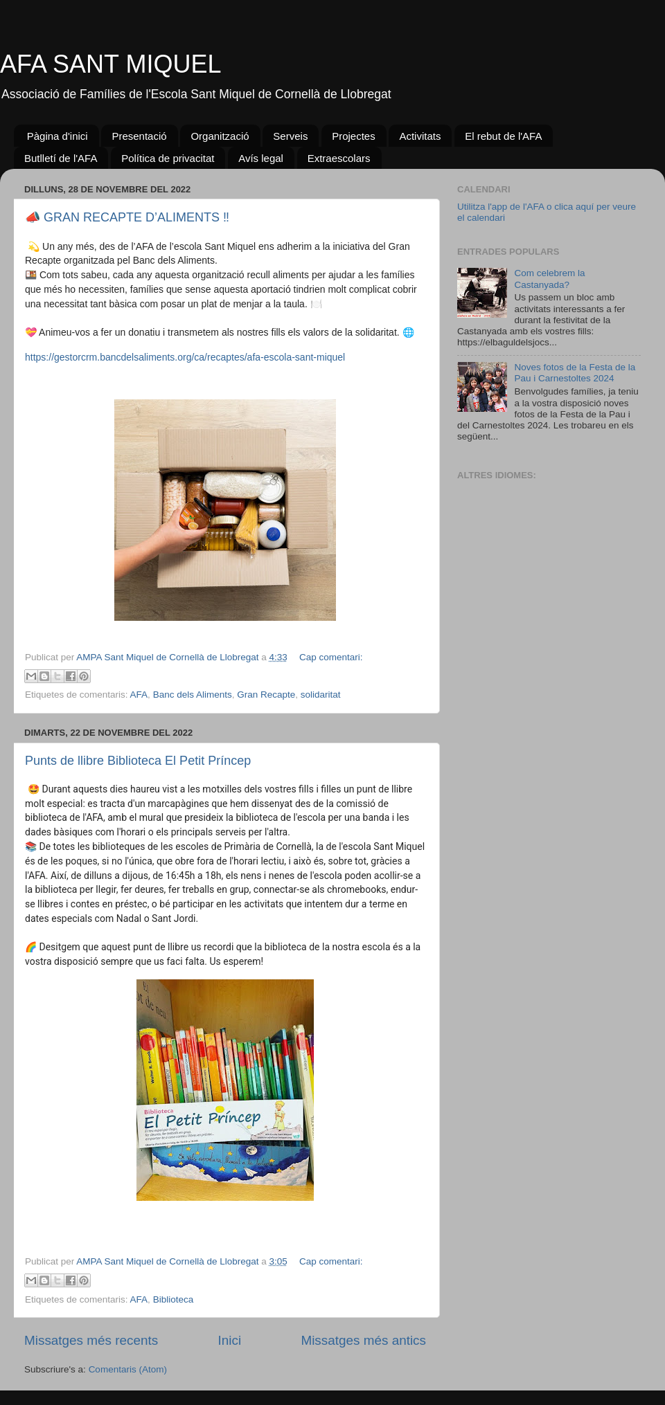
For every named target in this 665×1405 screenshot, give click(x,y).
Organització (219, 136)
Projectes (353, 136)
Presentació (139, 136)
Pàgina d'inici (57, 136)
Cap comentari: (331, 657)
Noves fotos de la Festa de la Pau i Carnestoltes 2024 (574, 372)
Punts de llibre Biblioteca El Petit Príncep (138, 761)
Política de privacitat (167, 158)
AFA (139, 694)
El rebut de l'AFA (503, 136)
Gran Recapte (266, 694)
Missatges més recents (91, 1340)
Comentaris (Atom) (128, 1369)
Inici (230, 1340)
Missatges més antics (363, 1340)
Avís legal (260, 158)
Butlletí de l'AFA (60, 158)
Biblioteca (173, 1299)
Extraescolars (339, 158)
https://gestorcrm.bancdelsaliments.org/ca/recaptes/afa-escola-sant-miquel (185, 357)
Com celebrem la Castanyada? (549, 278)
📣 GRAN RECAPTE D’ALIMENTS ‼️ (127, 217)
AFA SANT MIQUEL (110, 64)
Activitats (420, 136)
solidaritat (321, 694)
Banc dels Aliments (192, 694)
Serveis (290, 136)
